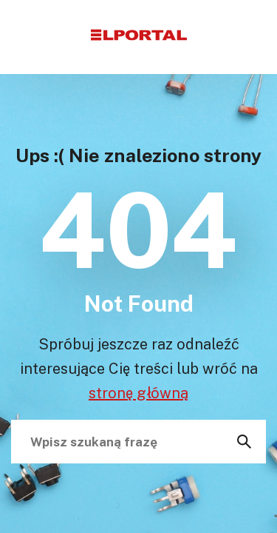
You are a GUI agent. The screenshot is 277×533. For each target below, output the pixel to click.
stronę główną (138, 392)
